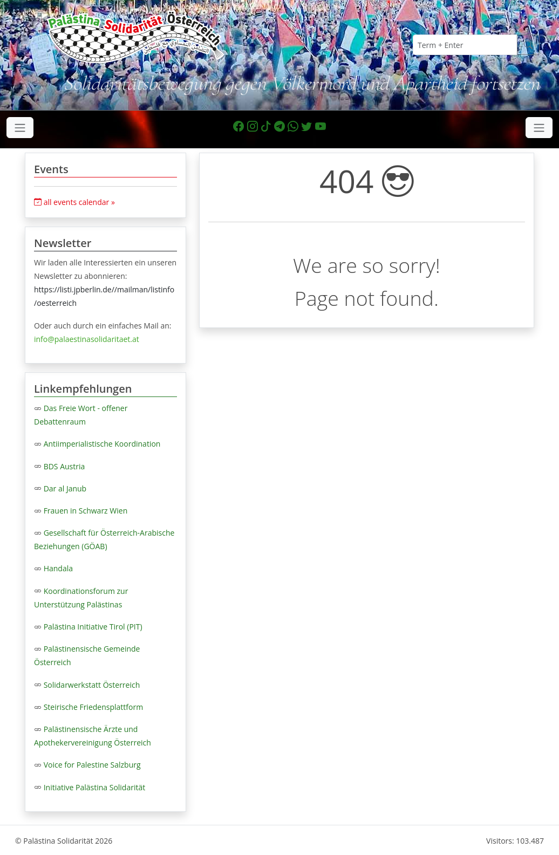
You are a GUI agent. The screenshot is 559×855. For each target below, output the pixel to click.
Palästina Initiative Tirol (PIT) (93, 626)
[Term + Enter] (465, 45)
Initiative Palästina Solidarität (95, 787)
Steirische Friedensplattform (93, 707)
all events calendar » (74, 202)
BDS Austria (64, 466)
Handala (58, 568)
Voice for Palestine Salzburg (92, 765)
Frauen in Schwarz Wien (86, 510)
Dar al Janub (65, 488)
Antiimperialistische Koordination (102, 444)
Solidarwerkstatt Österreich (92, 685)
